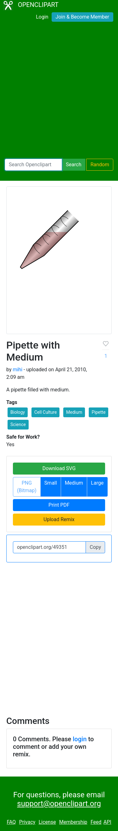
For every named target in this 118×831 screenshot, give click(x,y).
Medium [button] (74, 412)
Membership (73, 822)
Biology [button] (17, 412)
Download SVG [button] (59, 468)
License (47, 822)
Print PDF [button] (59, 505)
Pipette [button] (98, 412)
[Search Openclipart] (33, 165)
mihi (17, 370)
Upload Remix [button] (58, 519)
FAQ (11, 822)
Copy (95, 547)
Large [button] (97, 483)
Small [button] (50, 483)
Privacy (27, 822)
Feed (96, 822)
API (107, 822)
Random (99, 165)
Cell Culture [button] (45, 412)
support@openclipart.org (59, 803)
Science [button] (18, 424)
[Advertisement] (59, 91)
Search (73, 165)
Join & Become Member (82, 17)
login (80, 739)
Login (42, 17)
